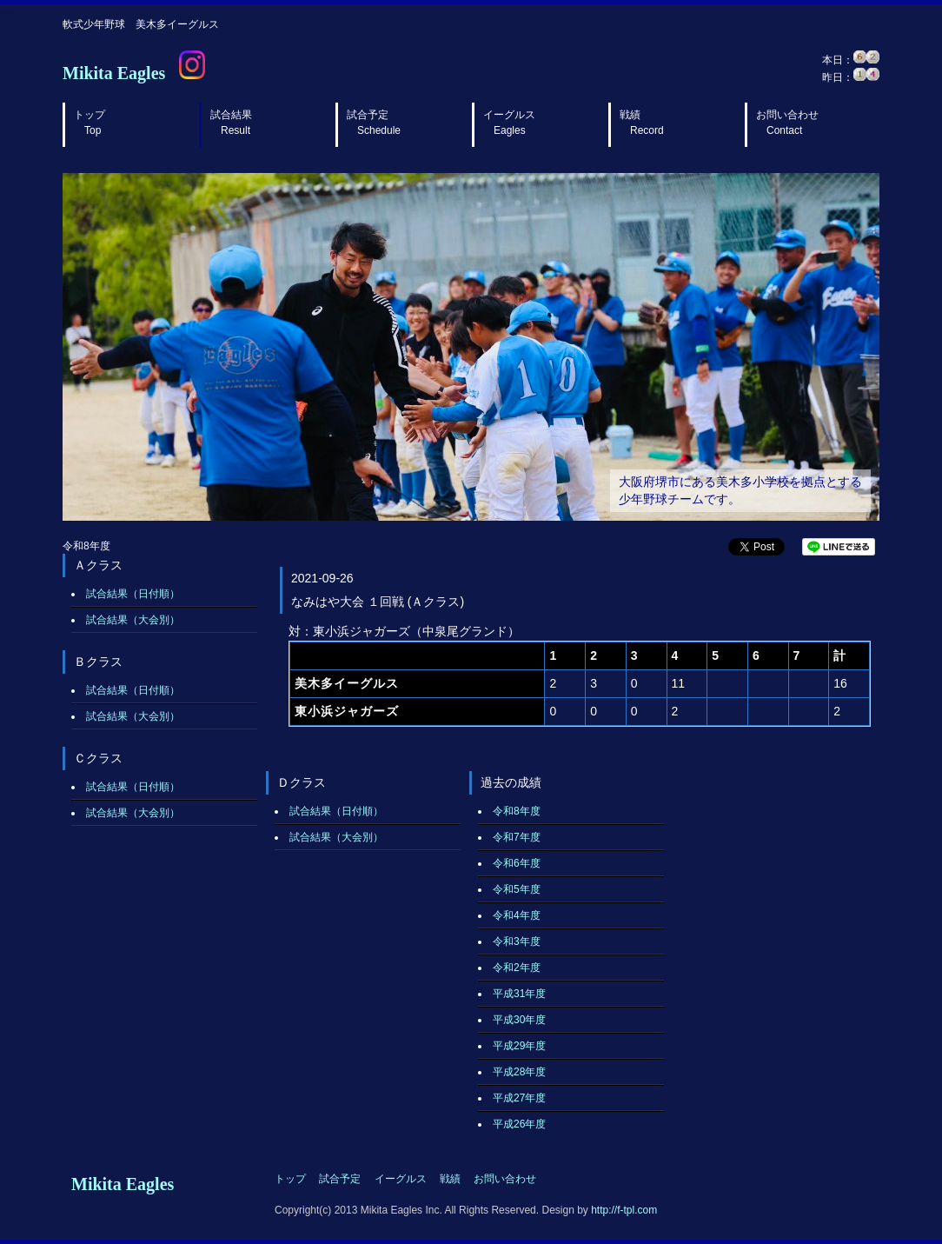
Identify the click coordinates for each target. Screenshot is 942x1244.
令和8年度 (517, 811)
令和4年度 (517, 915)
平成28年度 (519, 1072)
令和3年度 (517, 941)
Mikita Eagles (114, 73)
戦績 (642, 122)
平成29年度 (519, 1046)
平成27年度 (519, 1098)
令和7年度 (517, 837)
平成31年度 (519, 994)
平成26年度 (519, 1124)
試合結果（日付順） (133, 594)
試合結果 (231, 122)
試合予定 (374, 122)
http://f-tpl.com (624, 1210)
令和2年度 (517, 967)
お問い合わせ (787, 122)
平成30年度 (519, 1020)
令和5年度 (517, 889)
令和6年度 (517, 863)
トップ (89, 122)
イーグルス (509, 122)
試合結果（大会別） (133, 620)
